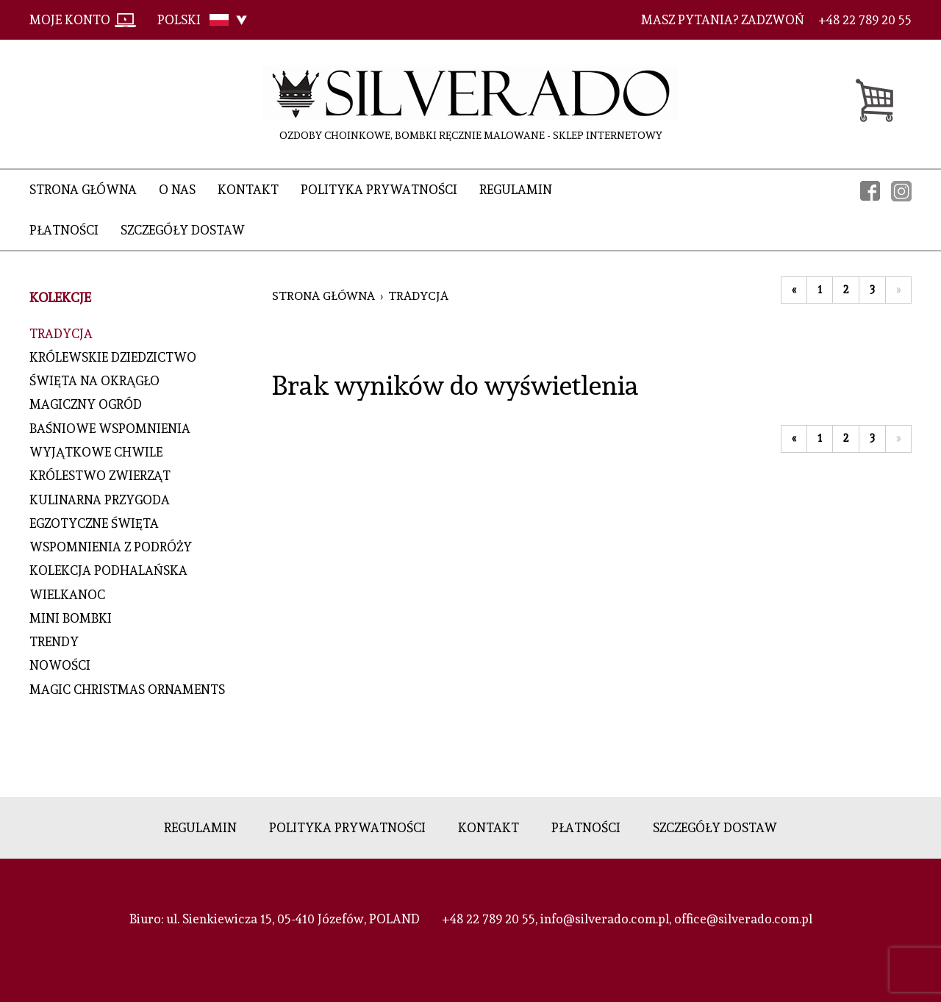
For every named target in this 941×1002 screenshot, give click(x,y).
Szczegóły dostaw (183, 230)
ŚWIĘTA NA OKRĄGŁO (94, 380)
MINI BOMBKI (70, 618)
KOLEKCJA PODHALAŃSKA (108, 570)
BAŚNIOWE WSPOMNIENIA (109, 428)
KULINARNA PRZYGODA (99, 500)
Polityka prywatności (379, 189)
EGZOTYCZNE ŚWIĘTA (94, 523)
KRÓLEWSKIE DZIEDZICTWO (112, 357)
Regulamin (515, 189)
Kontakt (248, 189)
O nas (177, 189)
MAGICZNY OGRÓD (85, 404)
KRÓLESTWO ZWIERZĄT (100, 475)
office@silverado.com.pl (743, 919)
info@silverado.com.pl (604, 919)
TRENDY (54, 641)
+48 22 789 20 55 (488, 919)
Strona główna (83, 189)
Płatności (64, 230)
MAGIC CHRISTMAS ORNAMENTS (127, 689)
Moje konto (69, 19)
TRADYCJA (61, 333)
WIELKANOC (67, 594)
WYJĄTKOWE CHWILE (95, 452)
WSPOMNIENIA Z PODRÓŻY (110, 547)
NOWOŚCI (59, 665)
